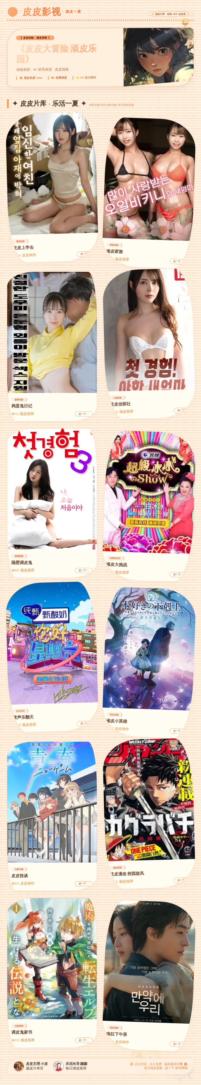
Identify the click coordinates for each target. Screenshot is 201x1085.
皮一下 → (85, 253)
